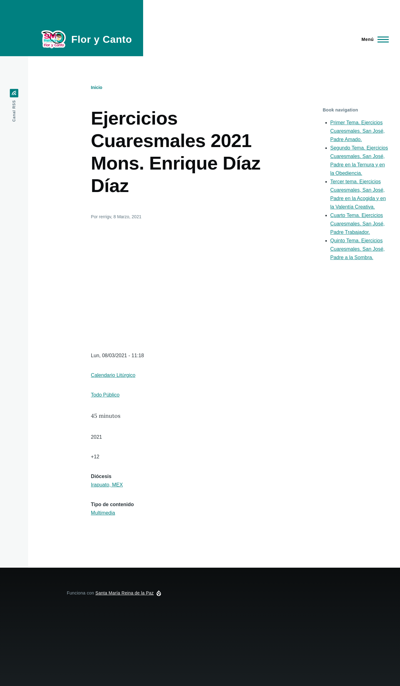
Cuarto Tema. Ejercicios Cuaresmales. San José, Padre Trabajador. (357, 224)
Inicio (96, 87)
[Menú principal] (373, 39)
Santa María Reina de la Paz (124, 592)
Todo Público (105, 394)
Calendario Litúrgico (113, 375)
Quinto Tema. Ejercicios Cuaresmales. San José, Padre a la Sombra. (357, 249)
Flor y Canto (101, 39)
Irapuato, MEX (107, 484)
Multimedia (103, 513)
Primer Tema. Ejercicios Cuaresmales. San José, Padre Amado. (357, 131)
